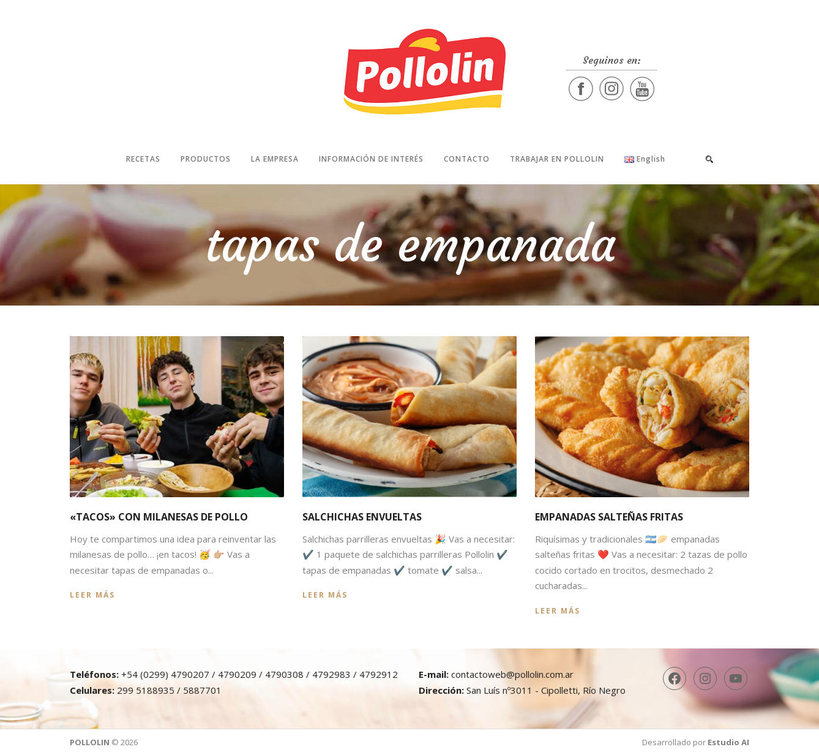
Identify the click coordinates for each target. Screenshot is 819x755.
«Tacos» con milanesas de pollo (159, 517)
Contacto (467, 159)
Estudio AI (728, 742)
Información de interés (371, 159)
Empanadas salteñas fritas (609, 517)
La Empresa (275, 159)
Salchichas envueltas (362, 517)
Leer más (92, 595)
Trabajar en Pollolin (557, 159)
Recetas (143, 159)
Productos (206, 159)
